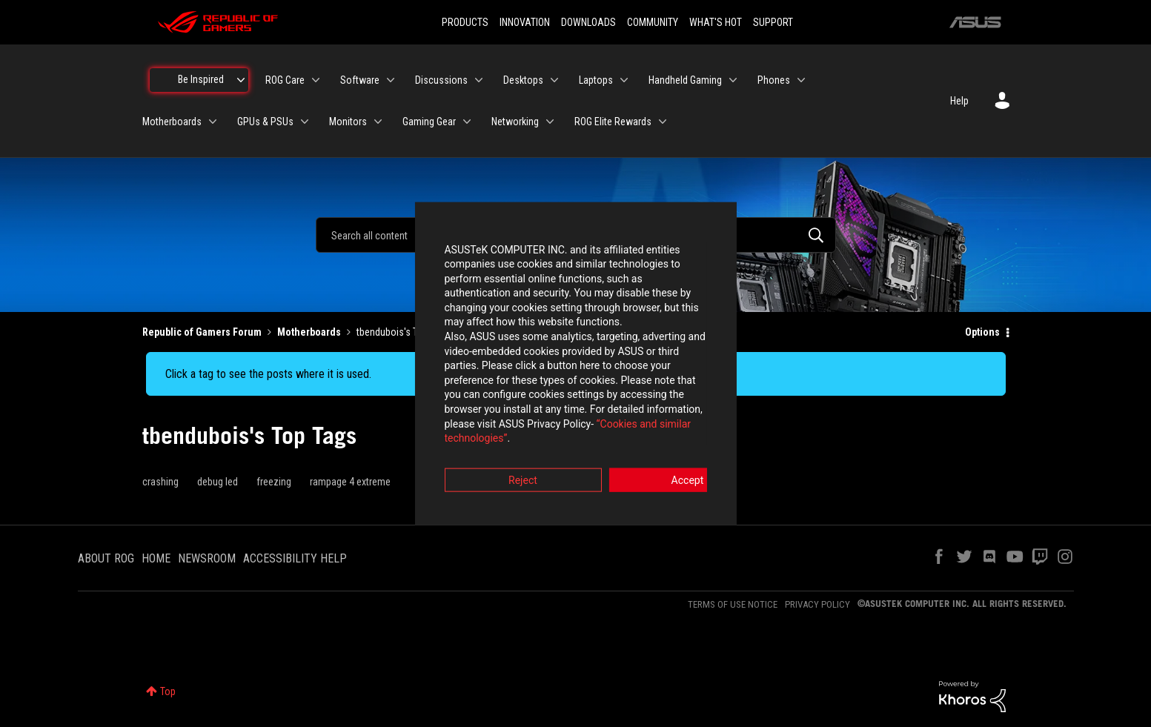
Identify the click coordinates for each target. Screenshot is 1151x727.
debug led (217, 482)
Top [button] (168, 691)
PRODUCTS (465, 22)
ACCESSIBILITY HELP (295, 558)
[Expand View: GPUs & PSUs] (304, 121)
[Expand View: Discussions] (478, 80)
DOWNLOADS (588, 22)
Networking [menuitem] (515, 121)
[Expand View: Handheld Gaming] (733, 80)
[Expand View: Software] (390, 80)
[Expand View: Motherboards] (212, 121)
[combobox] (576, 235)
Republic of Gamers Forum (202, 332)
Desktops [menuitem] (523, 80)
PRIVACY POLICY (817, 604)
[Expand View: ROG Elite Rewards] (662, 121)
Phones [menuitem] (773, 80)
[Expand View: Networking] (550, 121)
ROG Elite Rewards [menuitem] (612, 121)
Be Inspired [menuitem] (201, 79)
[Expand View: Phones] (801, 80)
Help (959, 101)
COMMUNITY (652, 22)
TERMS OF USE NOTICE (732, 604)
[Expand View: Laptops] (624, 80)
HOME (156, 558)
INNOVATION (525, 22)
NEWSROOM (207, 558)
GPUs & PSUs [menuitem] (265, 121)
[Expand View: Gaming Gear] (467, 121)
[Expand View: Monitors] (378, 121)
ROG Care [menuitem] (285, 80)
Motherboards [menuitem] (172, 121)
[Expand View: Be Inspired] (240, 80)
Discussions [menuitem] (441, 80)
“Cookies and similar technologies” (478, 404)
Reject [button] (493, 445)
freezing (273, 482)
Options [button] (982, 332)
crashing (160, 482)
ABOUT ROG (106, 558)
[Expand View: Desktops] (554, 80)
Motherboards (309, 332)
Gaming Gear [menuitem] (429, 121)
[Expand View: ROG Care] (315, 80)
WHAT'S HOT (715, 22)
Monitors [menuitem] (348, 121)
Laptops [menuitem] (596, 80)
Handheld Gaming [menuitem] (685, 80)
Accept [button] (658, 445)
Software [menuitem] (359, 80)
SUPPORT (773, 22)
